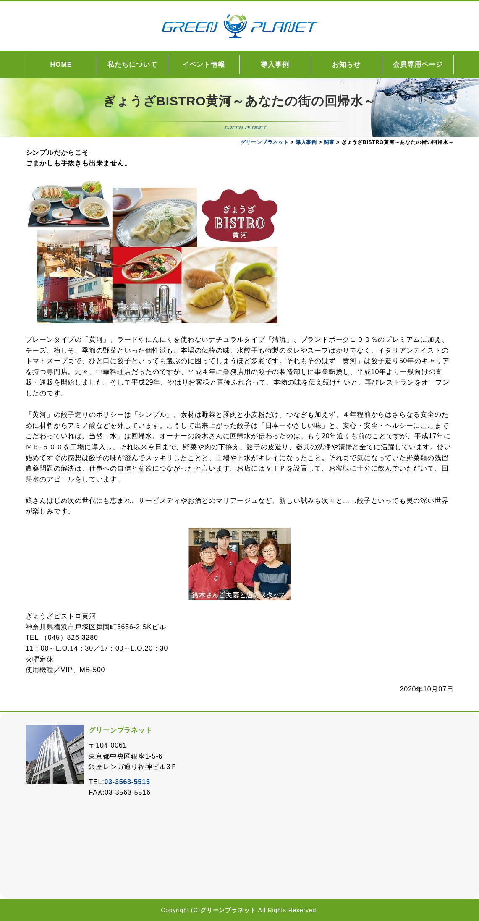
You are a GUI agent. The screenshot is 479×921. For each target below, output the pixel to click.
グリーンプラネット (228, 910)
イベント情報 (203, 64)
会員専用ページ (418, 64)
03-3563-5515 (127, 781)
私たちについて (132, 64)
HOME (61, 64)
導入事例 (275, 64)
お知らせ (346, 64)
